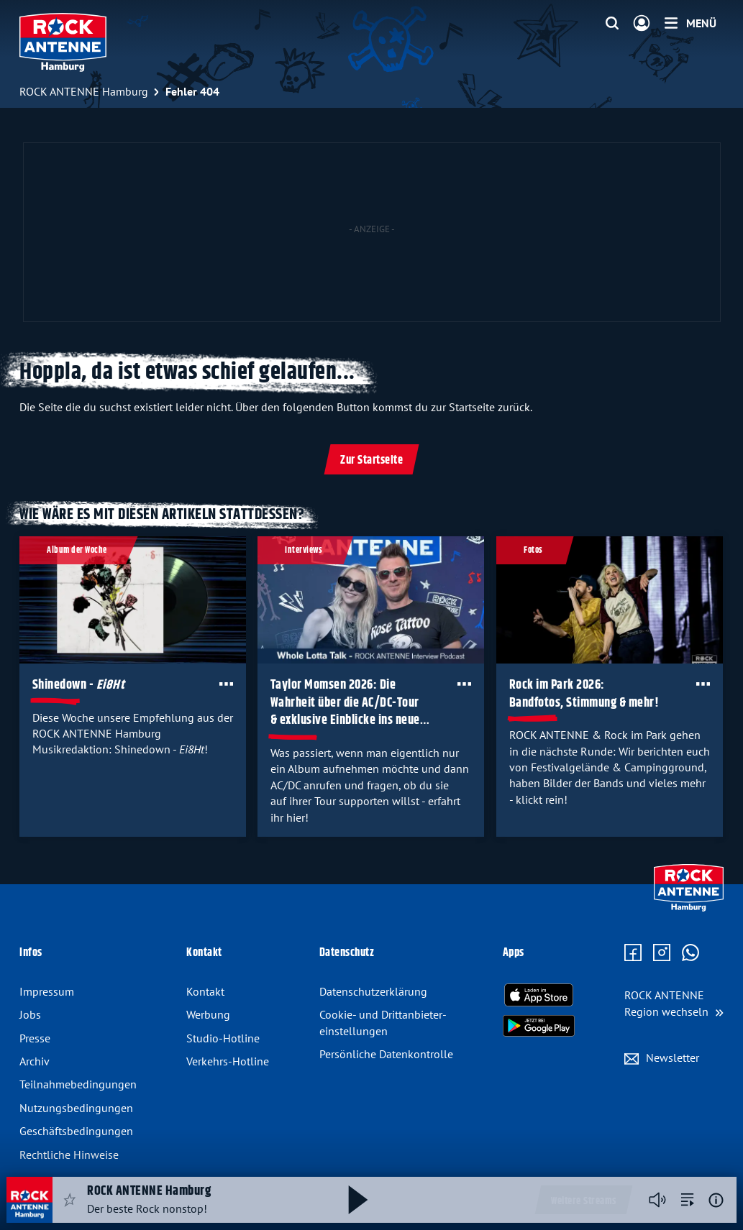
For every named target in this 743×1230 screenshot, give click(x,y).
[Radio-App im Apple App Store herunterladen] (539, 994)
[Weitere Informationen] (716, 1200)
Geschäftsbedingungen (76, 1131)
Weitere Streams (583, 1201)
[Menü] (690, 23)
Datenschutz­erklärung (373, 991)
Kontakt (205, 991)
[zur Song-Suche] (687, 1199)
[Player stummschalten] (657, 1199)
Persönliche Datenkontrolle (386, 1054)
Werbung (208, 1014)
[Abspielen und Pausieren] (358, 1200)
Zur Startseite (371, 460)
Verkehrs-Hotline (227, 1061)
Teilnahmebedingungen (78, 1084)
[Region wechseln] (674, 1003)
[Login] (641, 23)
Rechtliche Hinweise (69, 1154)
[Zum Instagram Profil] (661, 953)
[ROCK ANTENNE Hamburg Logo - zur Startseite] (62, 42)
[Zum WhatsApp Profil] (690, 953)
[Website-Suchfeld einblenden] (612, 23)
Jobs (30, 1014)
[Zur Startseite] (689, 908)
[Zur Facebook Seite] (633, 953)
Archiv (34, 1061)
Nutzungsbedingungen (76, 1108)
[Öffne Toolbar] (226, 683)
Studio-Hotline (223, 1038)
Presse (34, 1038)
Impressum (46, 991)
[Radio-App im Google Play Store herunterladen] (539, 1026)
